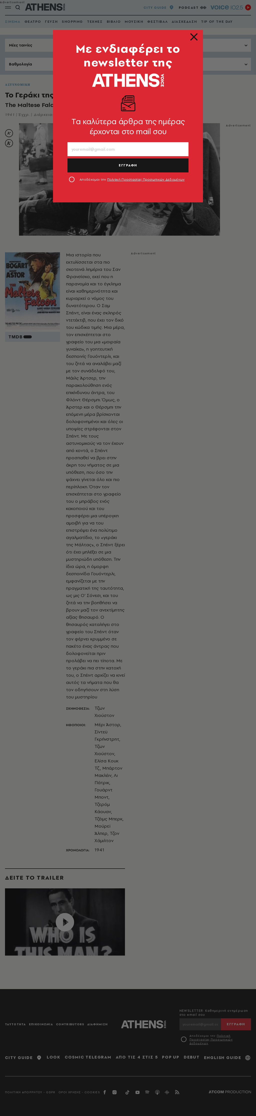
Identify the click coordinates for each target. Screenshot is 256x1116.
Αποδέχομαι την (132, 179)
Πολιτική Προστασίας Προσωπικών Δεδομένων (146, 179)
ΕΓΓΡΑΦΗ (128, 165)
